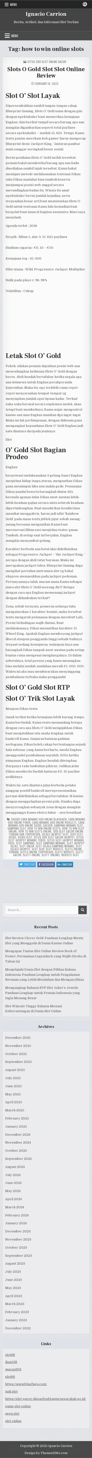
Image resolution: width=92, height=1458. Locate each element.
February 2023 (17, 1312)
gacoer (48, 825)
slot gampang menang (50, 843)
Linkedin (65, 864)
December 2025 (18, 1037)
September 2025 (18, 1062)
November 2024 (18, 1142)
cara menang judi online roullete (54, 822)
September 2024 (18, 1159)
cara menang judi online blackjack (44, 819)
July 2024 (13, 1175)
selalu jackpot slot (55, 834)
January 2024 (16, 1223)
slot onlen (26, 846)
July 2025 (13, 1078)
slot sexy (38, 849)
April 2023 (13, 1296)
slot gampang (25, 843)
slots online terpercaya (36, 852)
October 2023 (16, 1247)
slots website (64, 852)
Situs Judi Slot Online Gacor (46, 62)
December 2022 (18, 1328)
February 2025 (17, 1118)
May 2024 (13, 1191)
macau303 (13, 1369)
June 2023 (13, 1280)
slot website (54, 849)
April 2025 (13, 1102)
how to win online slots (44, 828)
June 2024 (13, 1183)
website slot (70, 855)
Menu (13, 4)
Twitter (28, 864)
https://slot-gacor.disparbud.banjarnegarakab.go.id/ (45, 1399)
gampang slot (17, 828)
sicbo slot (25, 837)
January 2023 (16, 1320)
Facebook (47, 864)
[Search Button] (85, 4)
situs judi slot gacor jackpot (54, 837)
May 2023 (13, 1288)
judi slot (11, 1391)
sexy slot (76, 834)
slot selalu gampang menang (55, 846)
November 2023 (18, 1239)
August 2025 (15, 1070)
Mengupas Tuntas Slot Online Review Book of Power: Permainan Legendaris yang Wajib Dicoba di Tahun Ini (45, 956)
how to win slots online (35, 831)
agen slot (12, 1413)
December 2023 (18, 1231)
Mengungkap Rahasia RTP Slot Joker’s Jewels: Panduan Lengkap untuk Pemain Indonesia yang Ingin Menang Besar (42, 993)
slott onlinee (50, 855)
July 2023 (13, 1271)
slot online (13, 1421)
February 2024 (17, 1215)
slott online (31, 855)
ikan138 (11, 1362)
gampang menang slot (68, 825)
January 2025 (16, 1126)
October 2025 (16, 1054)
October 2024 (16, 1150)
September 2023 (18, 1255)
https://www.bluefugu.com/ (26, 1384)
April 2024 (13, 1199)
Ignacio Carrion (46, 14)
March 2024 (14, 1207)
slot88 (10, 1355)
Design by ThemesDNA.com (46, 1453)
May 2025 (13, 1094)
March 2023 (14, 1304)
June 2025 (13, 1086)
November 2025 (18, 1046)
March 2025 (14, 1110)
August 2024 (15, 1167)
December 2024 (17, 1134)
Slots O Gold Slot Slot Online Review (46, 72)
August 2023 (15, 1263)
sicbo (12, 837)
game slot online (18, 1406)
